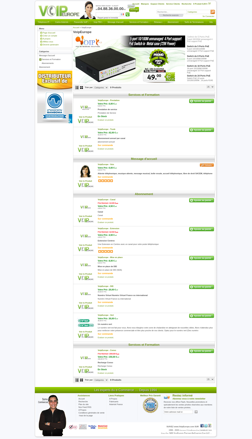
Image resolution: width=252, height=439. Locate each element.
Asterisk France (116, 404)
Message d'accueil (115, 22)
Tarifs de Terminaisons (194, 22)
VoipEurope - (109, 100)
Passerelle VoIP (81, 22)
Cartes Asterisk (61, 22)
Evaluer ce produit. (106, 120)
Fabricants (113, 401)
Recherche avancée (171, 15)
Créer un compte (50, 36)
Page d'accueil (49, 33)
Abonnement (173, 22)
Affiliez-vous (48, 42)
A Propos (113, 399)
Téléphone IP (43, 22)
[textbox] (172, 12)
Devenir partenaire (51, 45)
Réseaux (158, 22)
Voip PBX (98, 22)
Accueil (76, 27)
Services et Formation (138, 22)
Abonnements (48, 63)
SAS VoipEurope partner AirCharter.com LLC (189, 433)
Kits (211, 22)
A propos (46, 39)
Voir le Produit (85, 117)
